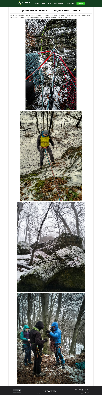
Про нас (37, 3)
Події (49, 3)
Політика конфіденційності (85, 393)
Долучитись (70, 3)
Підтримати (80, 3)
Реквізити (18, 392)
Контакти (14, 392)
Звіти (43, 3)
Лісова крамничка (58, 3)
